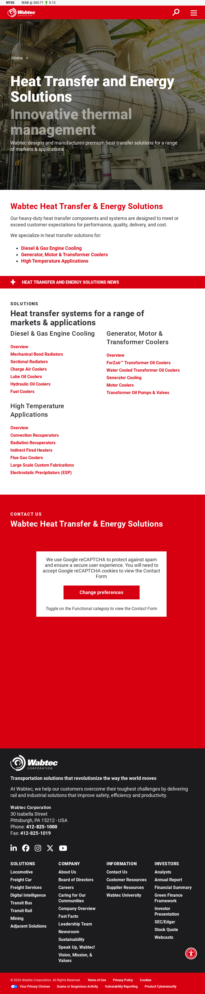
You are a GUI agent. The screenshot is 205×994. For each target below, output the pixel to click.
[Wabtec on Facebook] (25, 849)
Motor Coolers (120, 385)
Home (17, 58)
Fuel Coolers (22, 391)
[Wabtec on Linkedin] (13, 849)
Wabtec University (124, 895)
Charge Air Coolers (28, 369)
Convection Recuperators (34, 435)
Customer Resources (127, 879)
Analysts (163, 872)
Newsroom (68, 931)
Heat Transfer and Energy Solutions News (64, 282)
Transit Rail (21, 910)
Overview (19, 346)
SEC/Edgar (165, 921)
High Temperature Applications (54, 261)
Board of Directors (75, 879)
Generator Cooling (124, 377)
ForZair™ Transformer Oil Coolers (139, 362)
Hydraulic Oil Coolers (30, 384)
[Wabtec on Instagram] (38, 849)
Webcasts (164, 937)
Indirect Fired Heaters (31, 450)
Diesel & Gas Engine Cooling (51, 248)
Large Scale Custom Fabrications (42, 465)
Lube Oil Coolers (26, 376)
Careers (66, 887)
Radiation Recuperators (33, 442)
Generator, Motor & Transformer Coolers (64, 254)
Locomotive (21, 872)
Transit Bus (21, 902)
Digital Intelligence (28, 895)
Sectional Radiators (29, 361)
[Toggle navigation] (194, 12)
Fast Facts (68, 916)
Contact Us (117, 872)
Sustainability (71, 939)
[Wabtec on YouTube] (63, 849)
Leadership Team (75, 924)
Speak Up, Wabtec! (76, 947)
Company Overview (77, 908)
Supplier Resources (125, 887)
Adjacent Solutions (28, 926)
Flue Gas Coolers (26, 457)
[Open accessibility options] (191, 953)
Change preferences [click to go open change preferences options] (101, 592)
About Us (67, 872)
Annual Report (168, 879)
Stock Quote (166, 929)
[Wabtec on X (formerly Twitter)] (50, 849)
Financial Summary (173, 887)
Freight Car (21, 879)
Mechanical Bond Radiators (36, 354)
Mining (16, 918)
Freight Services (26, 887)
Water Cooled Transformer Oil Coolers (143, 370)
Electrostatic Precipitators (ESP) (41, 472)
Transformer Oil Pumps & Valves (138, 392)
